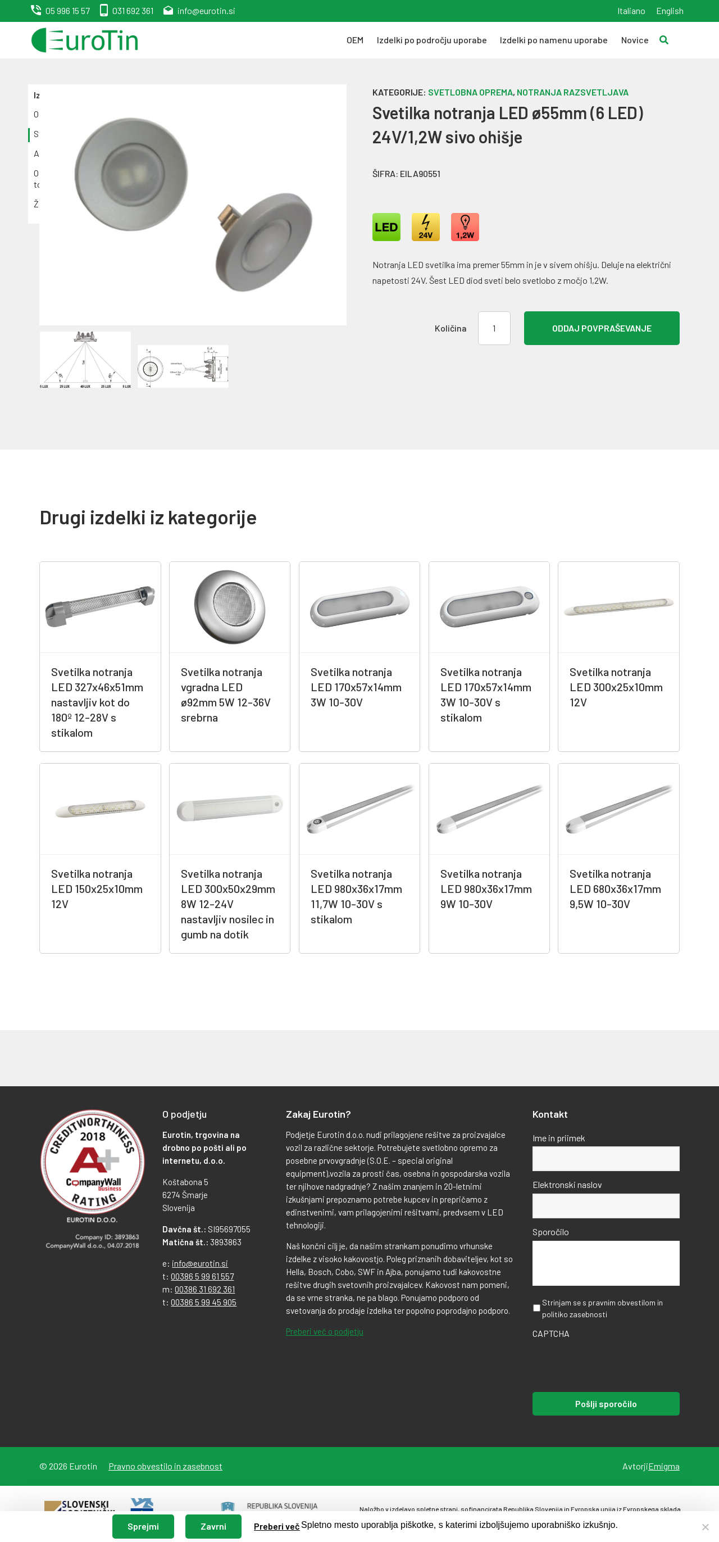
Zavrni (213, 1526)
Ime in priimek (559, 1137)
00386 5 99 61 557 (202, 1276)
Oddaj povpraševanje (602, 328)
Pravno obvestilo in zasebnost (165, 1466)
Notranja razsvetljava (573, 92)
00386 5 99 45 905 (203, 1302)
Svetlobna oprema (470, 92)
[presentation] (618, 1364)
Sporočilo (551, 1231)
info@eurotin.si (206, 10)
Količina (451, 328)
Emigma (664, 1466)
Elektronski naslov (567, 1184)
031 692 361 (132, 10)
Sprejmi (143, 1526)
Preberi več (277, 1526)
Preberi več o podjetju (324, 1331)
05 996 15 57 (67, 10)
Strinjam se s (602, 1308)
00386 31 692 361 (205, 1289)
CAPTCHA (551, 1333)
